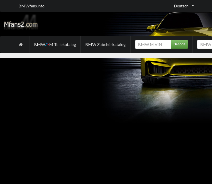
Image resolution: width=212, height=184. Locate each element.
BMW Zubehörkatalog (105, 44)
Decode (180, 44)
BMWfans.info (31, 5)
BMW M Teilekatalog (55, 44)
